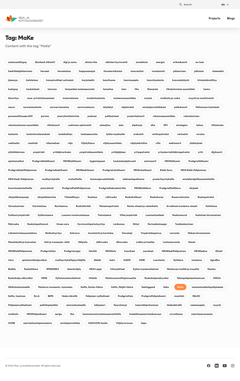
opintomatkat (16, 161)
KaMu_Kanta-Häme (92, 287)
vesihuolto (14, 143)
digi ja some (70, 62)
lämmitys (13, 98)
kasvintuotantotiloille (20, 188)
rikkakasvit (53, 125)
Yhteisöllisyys (71, 197)
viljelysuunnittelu (112, 143)
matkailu (13, 314)
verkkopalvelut (160, 134)
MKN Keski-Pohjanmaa (21, 179)
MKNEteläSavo (142, 188)
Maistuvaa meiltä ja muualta (183, 269)
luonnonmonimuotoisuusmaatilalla (101, 314)
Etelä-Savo (166, 170)
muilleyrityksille (51, 179)
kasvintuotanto (155, 80)
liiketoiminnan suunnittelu (180, 89)
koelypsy (13, 89)
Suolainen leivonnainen (208, 215)
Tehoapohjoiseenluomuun (191, 278)
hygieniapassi (97, 161)
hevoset (44, 71)
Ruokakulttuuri (133, 197)
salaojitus (105, 125)
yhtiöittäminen (16, 152)
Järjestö (193, 188)
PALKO (196, 296)
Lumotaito (159, 260)
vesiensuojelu (197, 305)
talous (199, 125)
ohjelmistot (128, 107)
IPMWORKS (52, 269)
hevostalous (64, 71)
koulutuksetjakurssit (124, 161)
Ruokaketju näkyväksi (20, 278)
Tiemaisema (104, 215)
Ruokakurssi (156, 197)
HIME (142, 260)
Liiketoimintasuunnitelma (22, 233)
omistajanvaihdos (70, 323)
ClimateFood (117, 269)
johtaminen (179, 71)
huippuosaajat (87, 71)
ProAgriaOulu (48, 251)
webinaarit (175, 143)
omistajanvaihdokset (154, 107)
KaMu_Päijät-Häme (122, 287)
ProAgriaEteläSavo (170, 188)
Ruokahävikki (83, 206)
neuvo (11, 107)
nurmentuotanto (32, 107)
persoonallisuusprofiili (20, 116)
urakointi (138, 134)
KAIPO (127, 260)
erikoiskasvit (180, 62)
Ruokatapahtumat (37, 224)
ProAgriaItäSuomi (198, 161)
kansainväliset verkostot (60, 80)
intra (11, 260)
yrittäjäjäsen (118, 152)
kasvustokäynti (180, 80)
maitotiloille (75, 179)
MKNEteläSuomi (72, 161)
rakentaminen (191, 116)
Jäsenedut (218, 71)
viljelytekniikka (138, 143)
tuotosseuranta (89, 134)
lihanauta (152, 89)
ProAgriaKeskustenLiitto (112, 188)
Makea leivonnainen (199, 233)
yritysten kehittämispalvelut (174, 152)
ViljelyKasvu (88, 143)
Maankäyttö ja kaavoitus (22, 242)
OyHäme (178, 260)
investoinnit (158, 71)
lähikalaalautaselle (19, 287)
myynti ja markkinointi (201, 98)
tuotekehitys (65, 134)
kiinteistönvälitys (207, 80)
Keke (166, 287)
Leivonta (175, 233)
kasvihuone (109, 80)
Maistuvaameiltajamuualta (120, 278)
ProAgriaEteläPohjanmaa (76, 188)
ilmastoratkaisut (113, 71)
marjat (148, 98)
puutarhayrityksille (163, 179)
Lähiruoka (111, 197)
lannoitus (108, 89)
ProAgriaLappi (72, 251)
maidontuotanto (96, 98)
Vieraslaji (127, 233)
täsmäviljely (74, 269)
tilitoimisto (217, 125)
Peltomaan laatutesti (207, 107)
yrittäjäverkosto (62, 152)
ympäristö (38, 152)
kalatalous (32, 80)
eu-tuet (200, 62)
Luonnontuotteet (155, 215)
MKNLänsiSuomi (143, 170)
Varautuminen (16, 206)
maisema (197, 260)
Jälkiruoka (102, 242)
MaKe (180, 287)
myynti (217, 305)
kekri (112, 260)
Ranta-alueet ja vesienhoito (142, 206)
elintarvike (91, 62)
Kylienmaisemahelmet (68, 278)
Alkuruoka (122, 242)
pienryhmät (47, 188)
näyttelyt (108, 107)
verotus (200, 134)
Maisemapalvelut (109, 206)
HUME (11, 323)
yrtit (200, 152)
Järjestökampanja (18, 197)
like (72, 314)
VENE (44, 278)
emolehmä (142, 62)
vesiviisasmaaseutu (202, 314)
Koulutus (92, 197)
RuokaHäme (31, 269)
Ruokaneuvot (179, 215)
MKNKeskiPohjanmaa (174, 251)
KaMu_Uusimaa (17, 296)
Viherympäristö (128, 215)
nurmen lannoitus (59, 107)
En (225, 4)
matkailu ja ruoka (170, 98)
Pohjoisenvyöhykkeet (20, 305)
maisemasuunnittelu (124, 98)
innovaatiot (137, 71)
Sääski (97, 260)
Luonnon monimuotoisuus (75, 215)
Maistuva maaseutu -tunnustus (55, 287)
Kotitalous (211, 206)
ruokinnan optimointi (79, 125)
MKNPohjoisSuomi (37, 314)
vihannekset (53, 143)
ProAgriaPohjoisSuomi (153, 296)
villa (158, 143)
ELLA (37, 296)
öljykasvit (216, 152)
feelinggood (148, 287)
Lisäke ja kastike (145, 242)
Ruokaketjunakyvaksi (156, 278)
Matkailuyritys (53, 233)
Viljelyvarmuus (124, 323)
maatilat (179, 296)
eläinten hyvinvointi (117, 62)
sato (121, 125)
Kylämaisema (45, 215)
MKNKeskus (200, 251)
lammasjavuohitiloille (102, 179)
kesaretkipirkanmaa (146, 305)
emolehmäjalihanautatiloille (198, 179)
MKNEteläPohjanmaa (20, 251)
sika (153, 125)
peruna (45, 116)
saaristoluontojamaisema (37, 323)
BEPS (50, 296)
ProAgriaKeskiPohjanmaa (22, 170)
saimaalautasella (76, 305)
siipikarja (137, 125)
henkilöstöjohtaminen (20, 71)
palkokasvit (180, 107)
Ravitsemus (61, 206)
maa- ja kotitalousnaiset (40, 98)
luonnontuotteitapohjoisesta (207, 287)
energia (160, 62)
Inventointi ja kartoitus (100, 233)
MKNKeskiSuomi (85, 170)
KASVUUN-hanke (98, 323)
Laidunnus (118, 224)
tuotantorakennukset (38, 134)
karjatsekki (88, 80)
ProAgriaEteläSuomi (43, 161)
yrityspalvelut (142, 152)
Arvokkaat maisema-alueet (181, 206)
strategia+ (182, 125)
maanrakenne (70, 98)
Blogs (231, 18)
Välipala (83, 242)
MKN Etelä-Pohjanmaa (193, 170)
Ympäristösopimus (151, 233)
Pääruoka (13, 224)
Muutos (212, 269)
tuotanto (13, 134)
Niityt (136, 224)
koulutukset (32, 89)
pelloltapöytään (49, 305)
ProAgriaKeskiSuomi (56, 170)
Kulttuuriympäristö (19, 215)
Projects (214, 18)
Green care (62, 224)
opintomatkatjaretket (34, 260)
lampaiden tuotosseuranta (80, 89)
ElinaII (219, 251)
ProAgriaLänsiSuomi (113, 170)
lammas (52, 89)
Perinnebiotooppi (157, 224)
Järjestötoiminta (46, 197)
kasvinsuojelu (131, 80)
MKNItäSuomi (172, 161)
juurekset (148, 251)
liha (137, 89)
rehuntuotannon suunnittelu (23, 125)
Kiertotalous (39, 206)
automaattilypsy (17, 62)
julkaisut (199, 71)
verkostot (182, 134)
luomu (206, 89)
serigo (58, 314)
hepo (143, 323)
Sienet (191, 242)
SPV (166, 125)
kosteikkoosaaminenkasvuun (145, 314)
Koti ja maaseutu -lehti (57, 242)
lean (124, 89)
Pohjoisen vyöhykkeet (98, 296)
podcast (92, 116)
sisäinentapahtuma (133, 179)
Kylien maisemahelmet (145, 269)
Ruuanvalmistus (180, 197)
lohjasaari (99, 305)
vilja (70, 143)
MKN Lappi (95, 269)
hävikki (93, 251)
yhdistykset (196, 143)
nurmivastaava (85, 107)
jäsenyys (13, 80)
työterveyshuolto (115, 134)
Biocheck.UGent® (45, 62)
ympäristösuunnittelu (91, 152)
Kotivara (75, 233)
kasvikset (129, 251)
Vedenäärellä (174, 305)
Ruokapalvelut (206, 197)
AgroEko (215, 260)
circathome (176, 314)
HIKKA (217, 278)
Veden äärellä (69, 296)
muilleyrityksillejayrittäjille (70, 260)
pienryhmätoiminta (68, 116)
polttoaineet (112, 116)
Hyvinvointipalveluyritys (91, 224)
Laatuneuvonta (171, 242)
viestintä (33, 143)
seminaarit (150, 161)
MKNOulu (110, 251)
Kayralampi (120, 305)
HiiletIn (93, 278)
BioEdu (12, 269)
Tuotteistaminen (184, 224)
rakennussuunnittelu (164, 116)
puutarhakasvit (135, 116)
